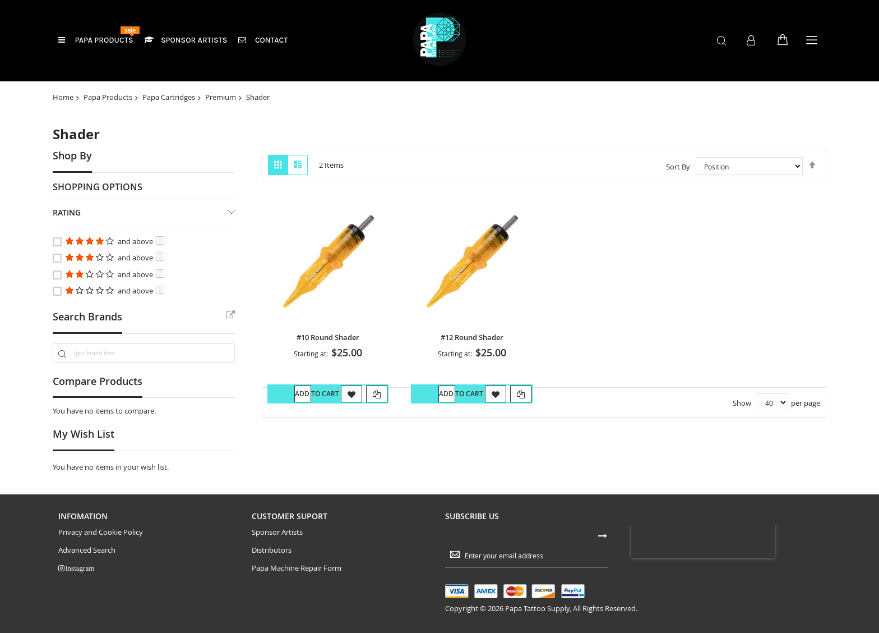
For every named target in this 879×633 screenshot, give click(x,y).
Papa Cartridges (168, 97)
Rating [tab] (67, 212)
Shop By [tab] (72, 155)
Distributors (272, 567)
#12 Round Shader (472, 337)
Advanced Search (86, 567)
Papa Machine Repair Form (296, 585)
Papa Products (108, 97)
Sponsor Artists (277, 549)
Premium (220, 97)
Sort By (678, 167)
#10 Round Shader (328, 337)
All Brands (230, 315)
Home (63, 97)
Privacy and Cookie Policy (100, 549)
